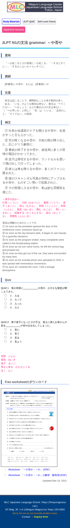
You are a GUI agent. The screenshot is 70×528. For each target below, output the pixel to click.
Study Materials (11, 21)
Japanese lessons (13, 29)
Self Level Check (46, 21)
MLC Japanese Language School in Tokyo (35, 10)
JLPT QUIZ (29, 21)
